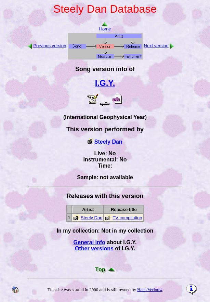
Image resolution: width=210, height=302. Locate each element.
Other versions (94, 248)
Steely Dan (108, 142)
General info (89, 242)
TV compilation (127, 217)
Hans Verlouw (149, 289)
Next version (156, 45)
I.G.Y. (105, 83)
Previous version (49, 45)
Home (105, 26)
